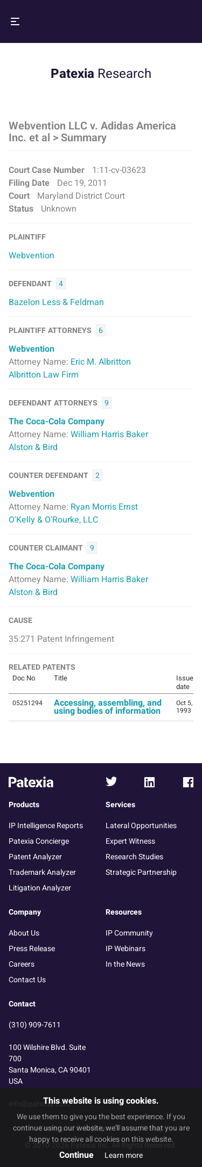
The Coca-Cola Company (57, 421)
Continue (76, 1155)
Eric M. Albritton (101, 362)
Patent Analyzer (35, 856)
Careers (21, 964)
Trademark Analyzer (42, 872)
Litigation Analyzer (40, 888)
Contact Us (27, 979)
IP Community (129, 933)
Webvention (31, 255)
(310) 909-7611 (35, 1025)
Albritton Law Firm (44, 374)
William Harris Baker (109, 434)
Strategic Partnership (141, 872)
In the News (125, 964)
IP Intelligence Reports (46, 825)
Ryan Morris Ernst (104, 507)
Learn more (124, 1155)
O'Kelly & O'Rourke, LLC (53, 519)
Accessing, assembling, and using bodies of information (108, 707)
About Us (24, 933)
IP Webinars (125, 948)
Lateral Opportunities (141, 825)
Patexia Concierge (39, 841)
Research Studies (134, 856)
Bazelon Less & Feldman (56, 302)
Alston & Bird (33, 447)
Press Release (32, 948)
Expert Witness (130, 841)
